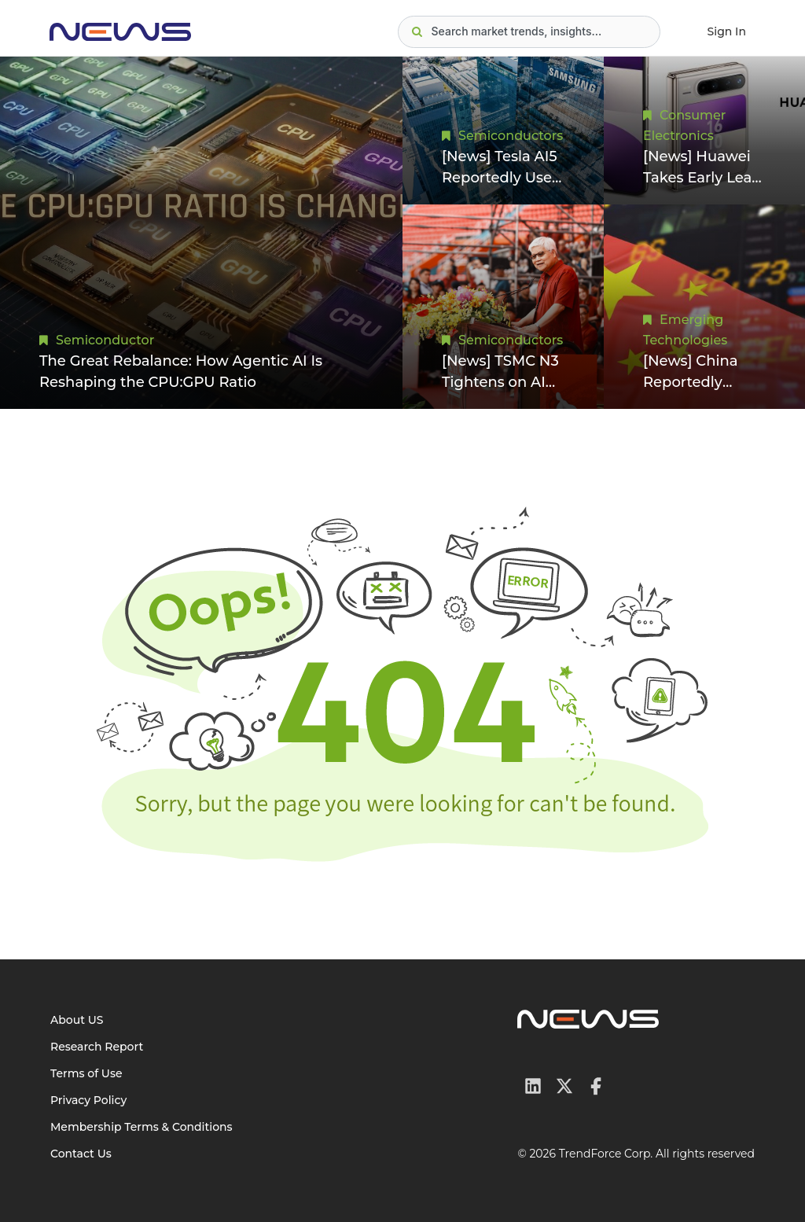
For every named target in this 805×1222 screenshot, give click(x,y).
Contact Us (81, 1154)
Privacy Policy (88, 1100)
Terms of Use (86, 1073)
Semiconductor (105, 340)
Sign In (727, 31)
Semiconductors (510, 135)
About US (77, 1020)
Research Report (96, 1047)
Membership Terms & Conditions (141, 1127)
